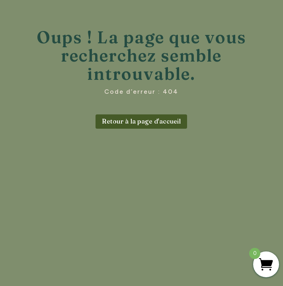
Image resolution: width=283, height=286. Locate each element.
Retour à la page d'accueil (141, 121)
